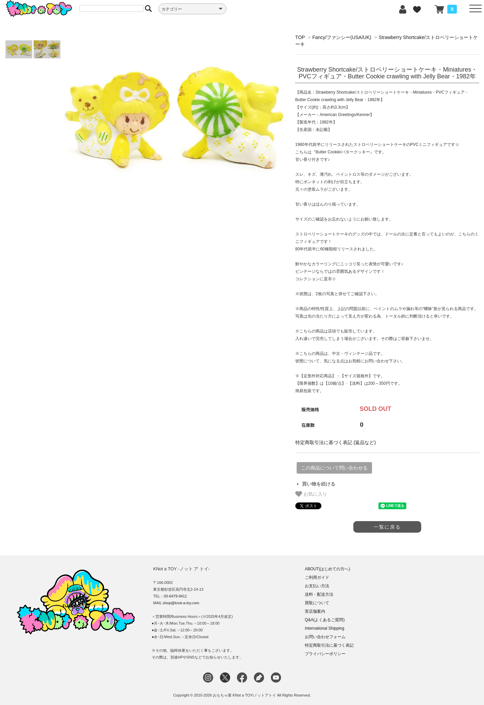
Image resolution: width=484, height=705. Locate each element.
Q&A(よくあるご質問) (325, 619)
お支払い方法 (317, 586)
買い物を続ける (318, 484)
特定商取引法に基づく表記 (329, 645)
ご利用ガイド (317, 577)
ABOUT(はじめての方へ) (327, 569)
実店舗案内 (315, 611)
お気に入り (311, 494)
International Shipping (324, 628)
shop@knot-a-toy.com (181, 603)
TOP (300, 37)
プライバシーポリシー (325, 653)
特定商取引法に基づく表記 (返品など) (335, 442)
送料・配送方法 (319, 594)
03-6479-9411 (175, 596)
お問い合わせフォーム (325, 636)
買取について (317, 603)
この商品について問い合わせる (334, 468)
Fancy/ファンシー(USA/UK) (341, 37)
